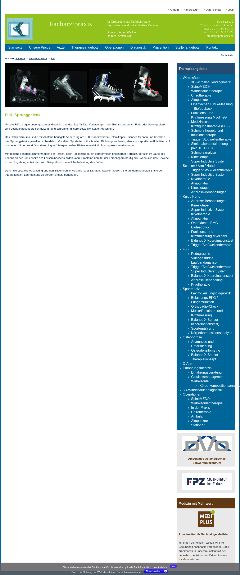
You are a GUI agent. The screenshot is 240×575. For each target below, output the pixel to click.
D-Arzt (187, 363)
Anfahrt (174, 9)
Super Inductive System (209, 161)
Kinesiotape (200, 157)
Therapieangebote (85, 47)
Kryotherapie (200, 179)
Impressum (192, 9)
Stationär (198, 425)
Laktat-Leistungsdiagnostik (211, 293)
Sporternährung (202, 328)
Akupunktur (199, 100)
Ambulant (198, 416)
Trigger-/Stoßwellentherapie (211, 170)
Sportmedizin (192, 289)
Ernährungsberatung (206, 372)
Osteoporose (192, 337)
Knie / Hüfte (191, 196)
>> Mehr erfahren (189, 559)
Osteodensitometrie (205, 350)
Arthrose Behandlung (207, 280)
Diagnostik (138, 47)
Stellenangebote (187, 47)
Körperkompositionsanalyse (211, 333)
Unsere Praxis (39, 47)
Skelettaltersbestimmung (209, 144)
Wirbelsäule (191, 78)
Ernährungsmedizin (197, 368)
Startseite (15, 47)
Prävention (161, 47)
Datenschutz (213, 9)
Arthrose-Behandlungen (209, 192)
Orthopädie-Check (204, 306)
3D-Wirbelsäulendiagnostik (211, 82)
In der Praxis (200, 407)
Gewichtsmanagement (208, 377)
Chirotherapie (201, 95)
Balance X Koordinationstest (212, 240)
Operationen (114, 47)
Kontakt (212, 47)
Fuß (53, 58)
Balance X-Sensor (204, 355)
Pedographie (200, 253)
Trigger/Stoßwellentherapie (211, 139)
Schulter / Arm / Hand (199, 166)
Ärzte (61, 47)
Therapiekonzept (203, 359)
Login (231, 9)
